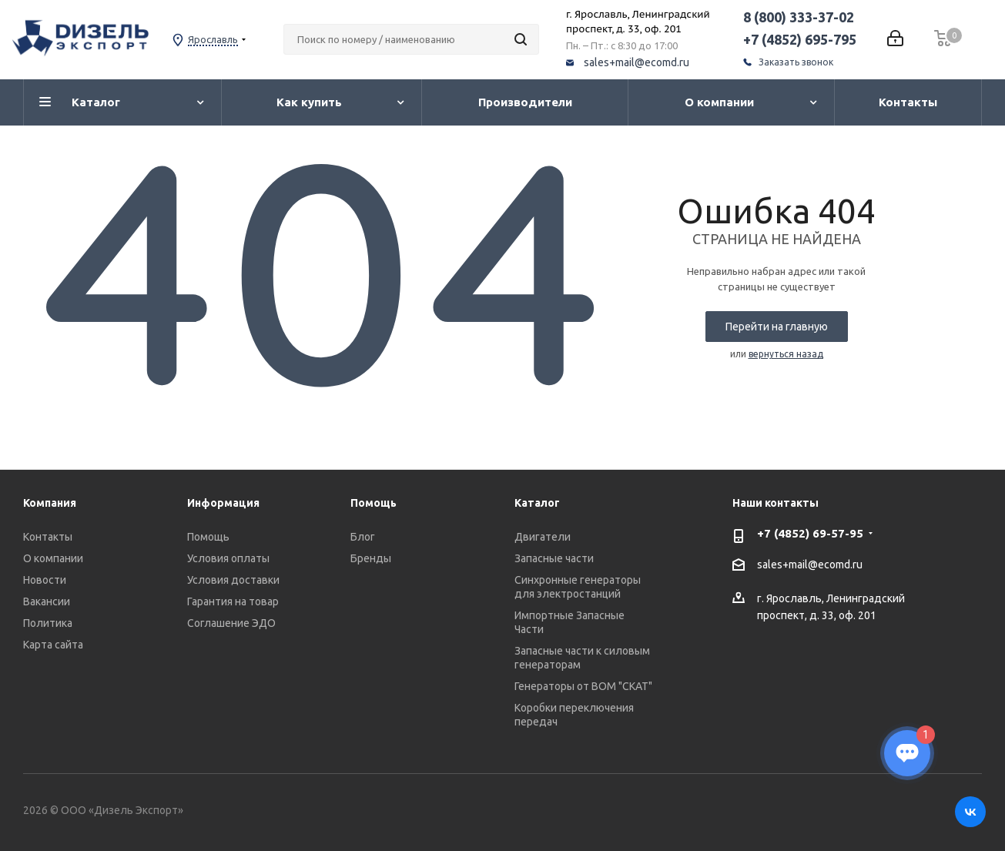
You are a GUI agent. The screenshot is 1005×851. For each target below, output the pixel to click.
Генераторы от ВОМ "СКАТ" (583, 686)
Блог (362, 537)
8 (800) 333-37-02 (798, 17)
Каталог (537, 503)
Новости (44, 580)
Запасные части (554, 558)
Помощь (208, 537)
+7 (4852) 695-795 (799, 39)
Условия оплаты (228, 558)
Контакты (47, 537)
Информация (223, 503)
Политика (47, 623)
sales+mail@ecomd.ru (636, 62)
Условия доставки (233, 580)
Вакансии (46, 601)
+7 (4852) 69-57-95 (810, 533)
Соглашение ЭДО (231, 623)
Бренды (370, 558)
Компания (49, 503)
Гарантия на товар (233, 601)
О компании (53, 558)
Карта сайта (53, 644)
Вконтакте (970, 811)
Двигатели (542, 537)
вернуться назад (786, 354)
